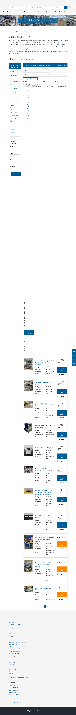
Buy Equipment (13, 644)
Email (11, 153)
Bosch (52, 44)
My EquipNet (12, 662)
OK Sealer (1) (13, 112)
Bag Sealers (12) (14, 75)
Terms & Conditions (14, 631)
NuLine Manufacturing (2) (14, 107)
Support (11, 667)
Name (11, 146)
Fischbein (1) (13, 97)
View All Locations (14, 694)
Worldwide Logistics (14, 651)
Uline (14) (12, 129)
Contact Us (12, 664)
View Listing (29, 332)
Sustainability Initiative (15, 624)
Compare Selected (30, 78)
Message (12, 166)
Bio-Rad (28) (13, 88)
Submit (16, 173)
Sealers (25, 31)
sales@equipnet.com (14, 690)
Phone (12, 159)
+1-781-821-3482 (13, 692)
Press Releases (13, 628)
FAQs (10, 671)
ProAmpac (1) (14, 115)
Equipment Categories (17, 31)
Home (8, 31)
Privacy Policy (12, 633)
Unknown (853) (14, 132)
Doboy (57, 44)
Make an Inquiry (13, 669)
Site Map (11, 673)
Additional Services (14, 653)
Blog (10, 626)
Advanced (59, 7)
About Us (11, 622)
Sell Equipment (13, 646)
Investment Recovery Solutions (17, 642)
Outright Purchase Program (16, 649)
